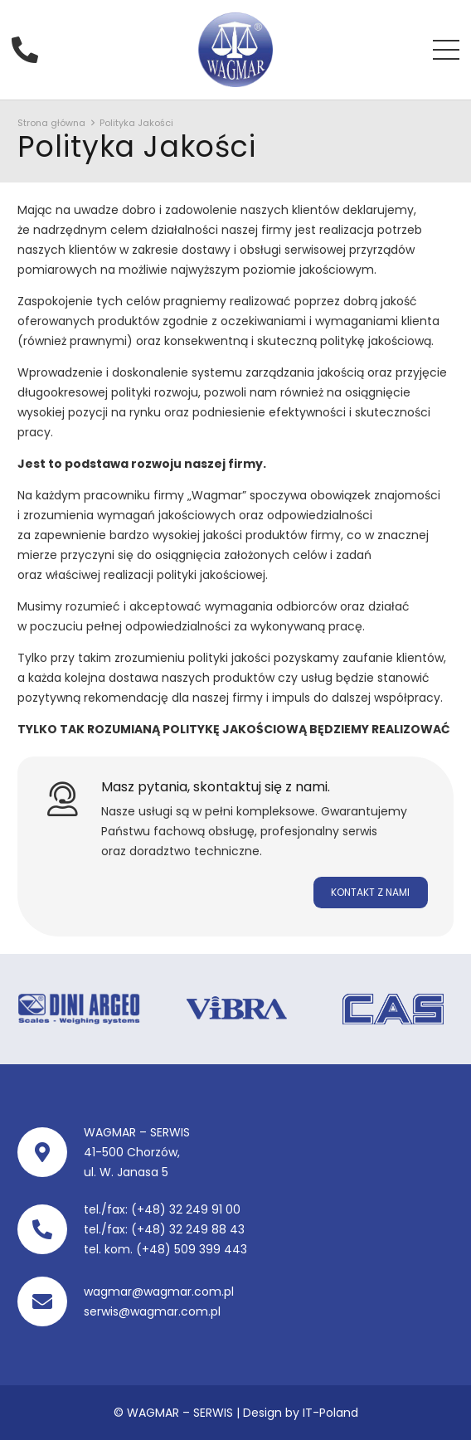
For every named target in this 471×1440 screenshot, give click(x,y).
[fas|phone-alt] (30, 49)
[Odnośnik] (235, 49)
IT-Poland (330, 1412)
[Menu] (446, 50)
